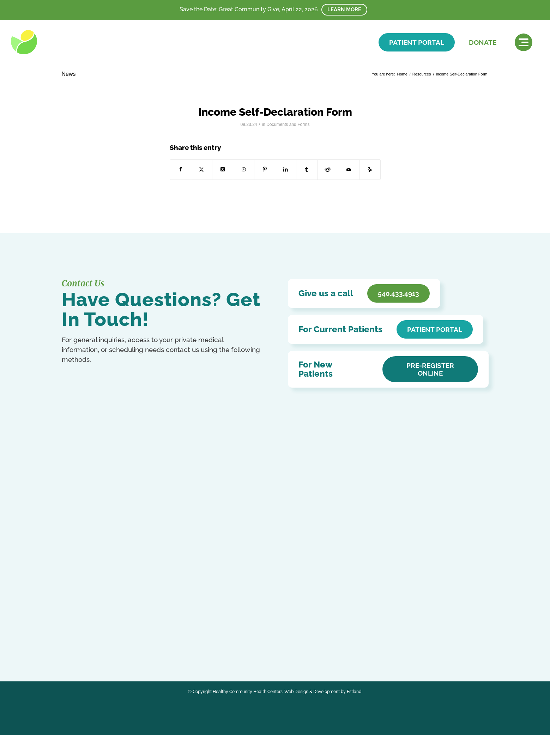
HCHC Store (215, 585)
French (143, 630)
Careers (210, 575)
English (126, 630)
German (160, 630)
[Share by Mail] (348, 169)
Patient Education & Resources (239, 555)
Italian (68, 637)
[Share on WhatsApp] (243, 169)
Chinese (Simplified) (96, 630)
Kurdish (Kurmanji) (94, 637)
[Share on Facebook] (180, 169)
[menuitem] (523, 42)
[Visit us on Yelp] (369, 169)
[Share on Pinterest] (264, 169)
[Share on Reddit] (328, 169)
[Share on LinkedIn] (285, 169)
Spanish (165, 637)
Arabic (68, 630)
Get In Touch (97, 567)
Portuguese (126, 637)
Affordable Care (220, 565)
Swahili (69, 645)
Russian (147, 637)
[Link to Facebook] (68, 613)
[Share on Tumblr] (306, 169)
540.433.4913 (94, 553)
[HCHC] (59, 42)
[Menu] (523, 42)
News (69, 74)
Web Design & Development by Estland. (323, 691)
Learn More (344, 9)
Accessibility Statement (229, 544)
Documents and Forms (287, 124)
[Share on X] (201, 169)
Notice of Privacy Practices (233, 534)
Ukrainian (87, 645)
